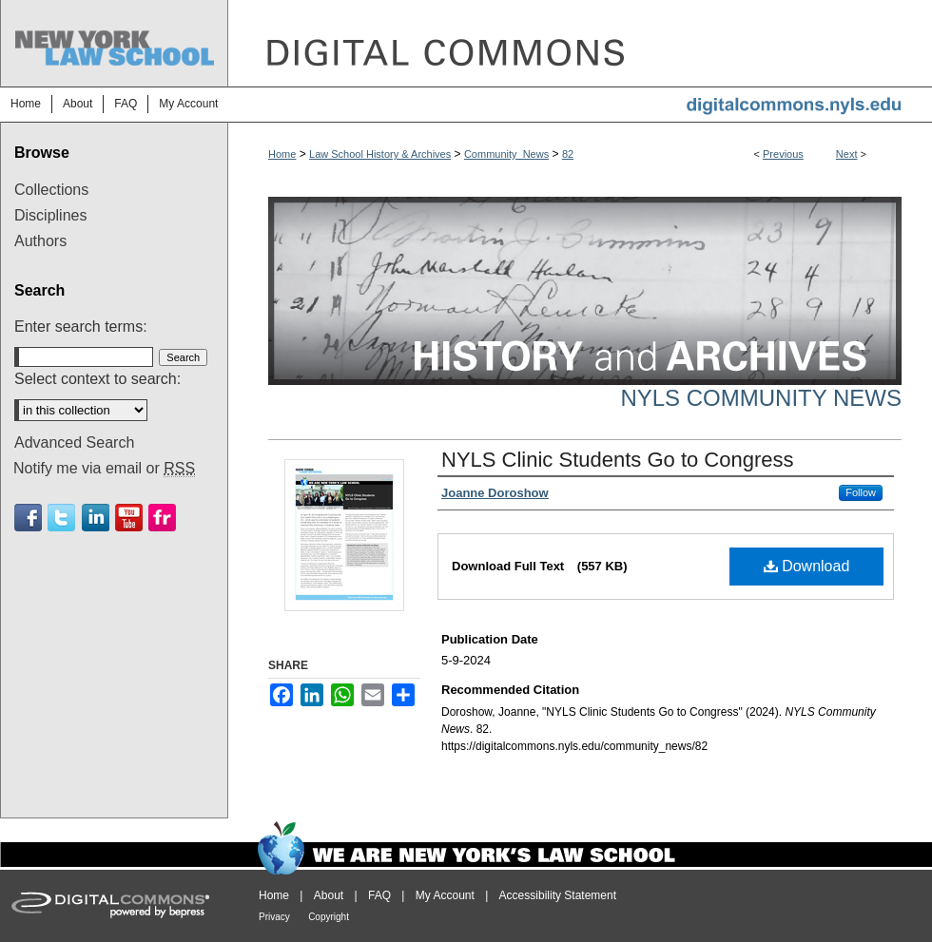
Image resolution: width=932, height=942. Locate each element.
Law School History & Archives (380, 154)
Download (807, 566)
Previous (783, 154)
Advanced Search (74, 442)
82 (567, 154)
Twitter (61, 517)
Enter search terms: (80, 326)
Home (282, 154)
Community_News (506, 154)
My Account (445, 895)
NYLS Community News (761, 398)
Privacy (274, 917)
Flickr (162, 517)
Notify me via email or (104, 468)
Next (847, 154)
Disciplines (50, 215)
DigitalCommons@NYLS (580, 43)
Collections (51, 190)
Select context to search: (97, 379)
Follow (860, 492)
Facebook (28, 517)
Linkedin (95, 517)
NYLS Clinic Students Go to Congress (617, 459)
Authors (40, 241)
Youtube (129, 517)
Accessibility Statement (557, 895)
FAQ (379, 895)
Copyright (328, 917)
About (328, 895)
